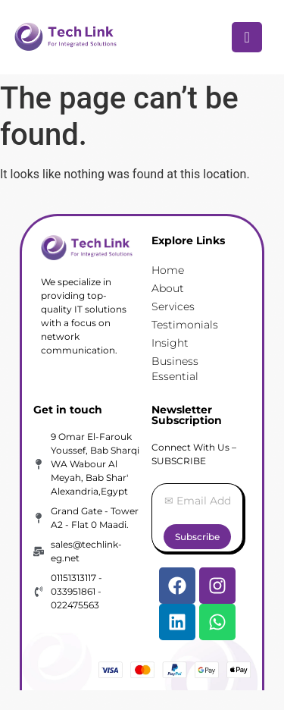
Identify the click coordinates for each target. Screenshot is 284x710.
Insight (170, 343)
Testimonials (184, 324)
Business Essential (174, 368)
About (167, 288)
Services (173, 306)
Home (167, 270)
